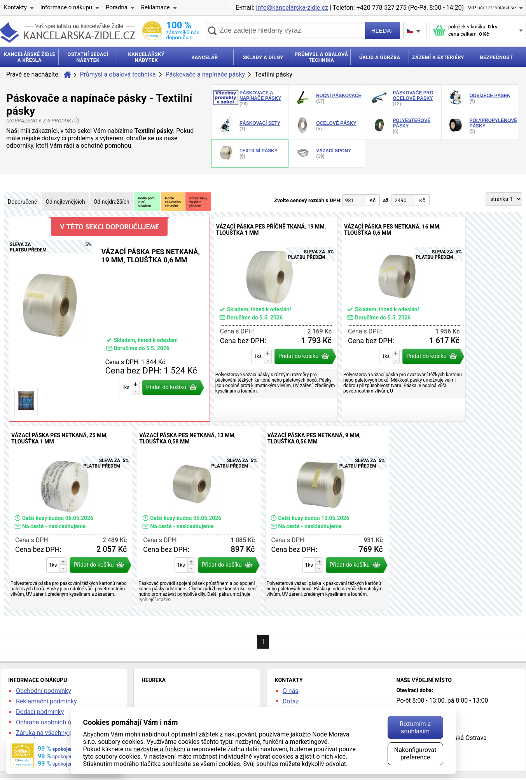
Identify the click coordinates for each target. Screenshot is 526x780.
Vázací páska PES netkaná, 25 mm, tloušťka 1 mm (71, 518)
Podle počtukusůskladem (147, 202)
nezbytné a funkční (159, 749)
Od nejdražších (111, 202)
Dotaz (291, 701)
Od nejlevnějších (65, 202)
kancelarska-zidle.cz (67, 32)
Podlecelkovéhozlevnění (173, 202)
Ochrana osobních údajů (49, 722)
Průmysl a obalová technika (118, 74)
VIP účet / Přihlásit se (492, 7)
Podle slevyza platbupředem (198, 202)
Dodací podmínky (40, 711)
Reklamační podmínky (46, 701)
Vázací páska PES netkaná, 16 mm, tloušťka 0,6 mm (403, 319)
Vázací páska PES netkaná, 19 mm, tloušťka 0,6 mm (109, 319)
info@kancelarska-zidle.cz (292, 7)
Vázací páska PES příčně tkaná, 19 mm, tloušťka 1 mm (275, 319)
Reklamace (155, 7)
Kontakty (15, 7)
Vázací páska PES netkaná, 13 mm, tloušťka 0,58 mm (198, 518)
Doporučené (22, 202)
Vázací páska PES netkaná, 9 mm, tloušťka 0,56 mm (327, 518)
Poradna (117, 7)
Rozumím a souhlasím (415, 727)
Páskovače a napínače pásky (205, 74)
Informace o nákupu (66, 7)
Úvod (67, 74)
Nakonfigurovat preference (415, 753)
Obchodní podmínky (43, 690)
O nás (291, 690)
